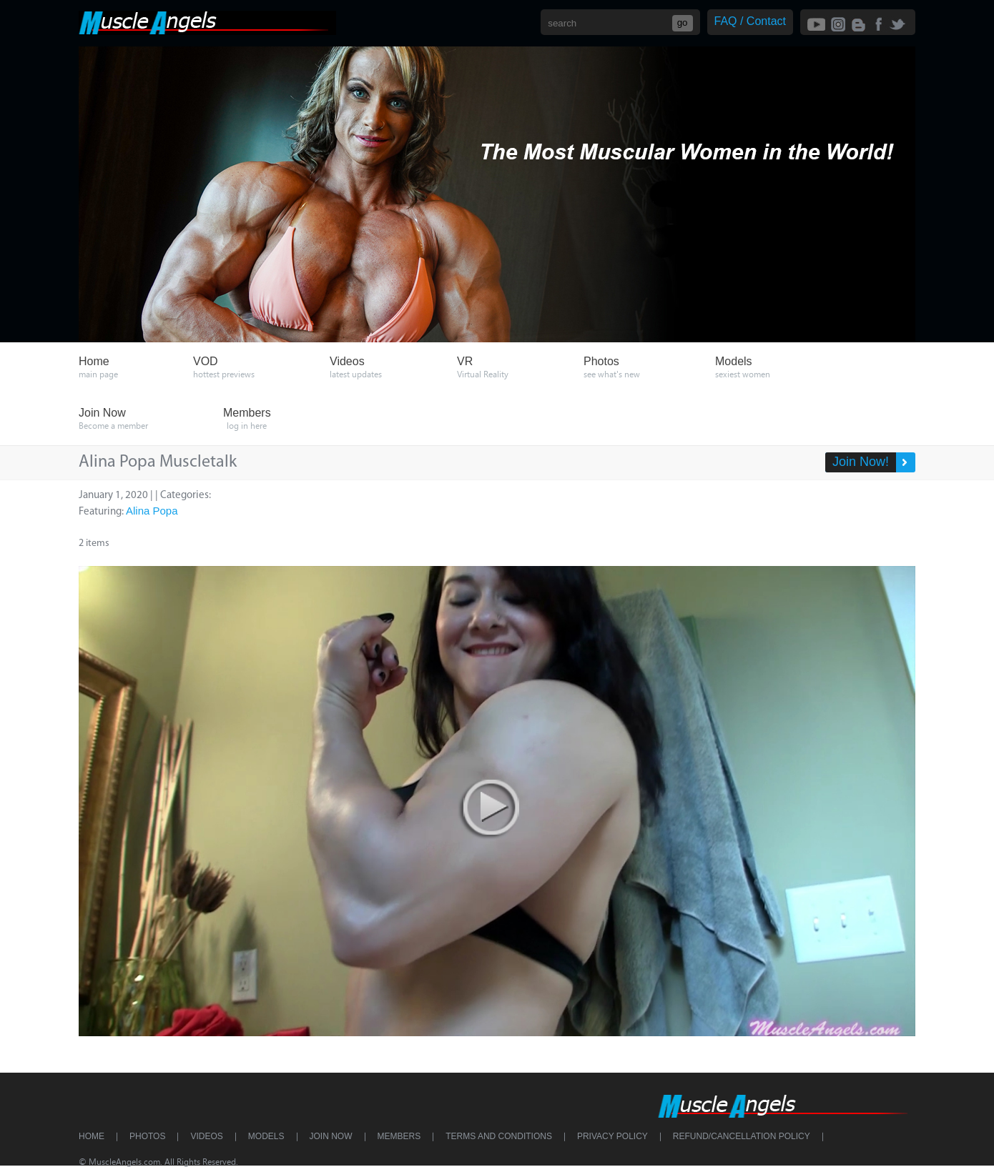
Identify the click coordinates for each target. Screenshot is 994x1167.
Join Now (331, 1136)
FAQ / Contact (750, 21)
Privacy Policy (612, 1136)
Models (266, 1136)
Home (91, 1136)
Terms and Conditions (499, 1136)
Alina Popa (152, 511)
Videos (206, 1136)
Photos (147, 1136)
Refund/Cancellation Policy (741, 1136)
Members (399, 1136)
